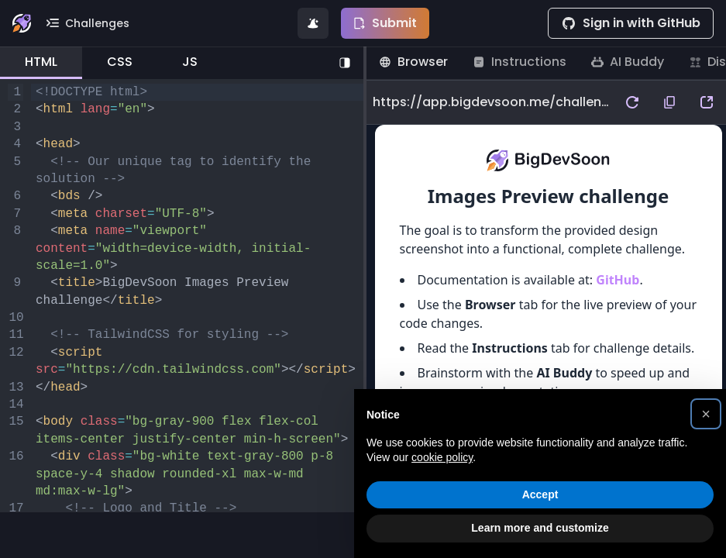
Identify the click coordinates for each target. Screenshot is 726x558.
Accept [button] (540, 494)
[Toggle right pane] (344, 62)
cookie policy (442, 457)
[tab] (41, 62)
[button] (705, 413)
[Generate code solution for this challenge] (313, 23)
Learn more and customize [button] (539, 528)
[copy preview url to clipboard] (669, 102)
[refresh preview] (632, 102)
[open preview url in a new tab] (706, 102)
